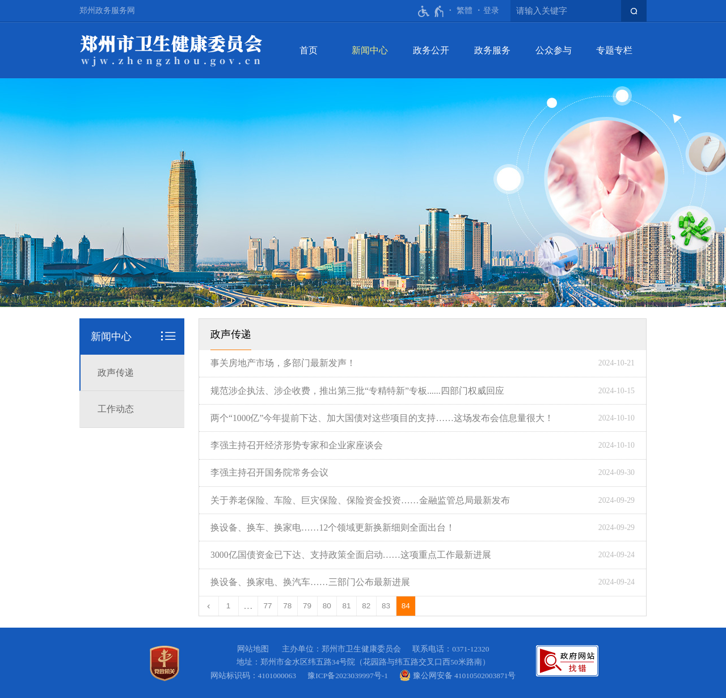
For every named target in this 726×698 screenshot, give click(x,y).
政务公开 (431, 50)
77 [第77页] (268, 606)
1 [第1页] (228, 606)
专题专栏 (614, 50)
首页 (308, 50)
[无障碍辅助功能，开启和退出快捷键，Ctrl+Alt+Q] (431, 11)
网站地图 (253, 649)
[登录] (491, 11)
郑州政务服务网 (107, 10)
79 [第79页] (307, 606)
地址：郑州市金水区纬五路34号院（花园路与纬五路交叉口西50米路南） (363, 662)
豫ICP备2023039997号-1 (349, 675)
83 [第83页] (386, 606)
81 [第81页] (347, 606)
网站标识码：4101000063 (255, 675)
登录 (491, 10)
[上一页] (209, 606)
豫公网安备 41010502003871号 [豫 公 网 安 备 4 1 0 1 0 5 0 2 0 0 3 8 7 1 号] (457, 675)
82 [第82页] (366, 606)
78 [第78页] (287, 606)
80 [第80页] (327, 606)
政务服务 (492, 50)
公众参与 (553, 50)
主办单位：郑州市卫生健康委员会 (343, 649)
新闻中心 (370, 50)
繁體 (464, 10)
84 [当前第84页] (406, 606)
